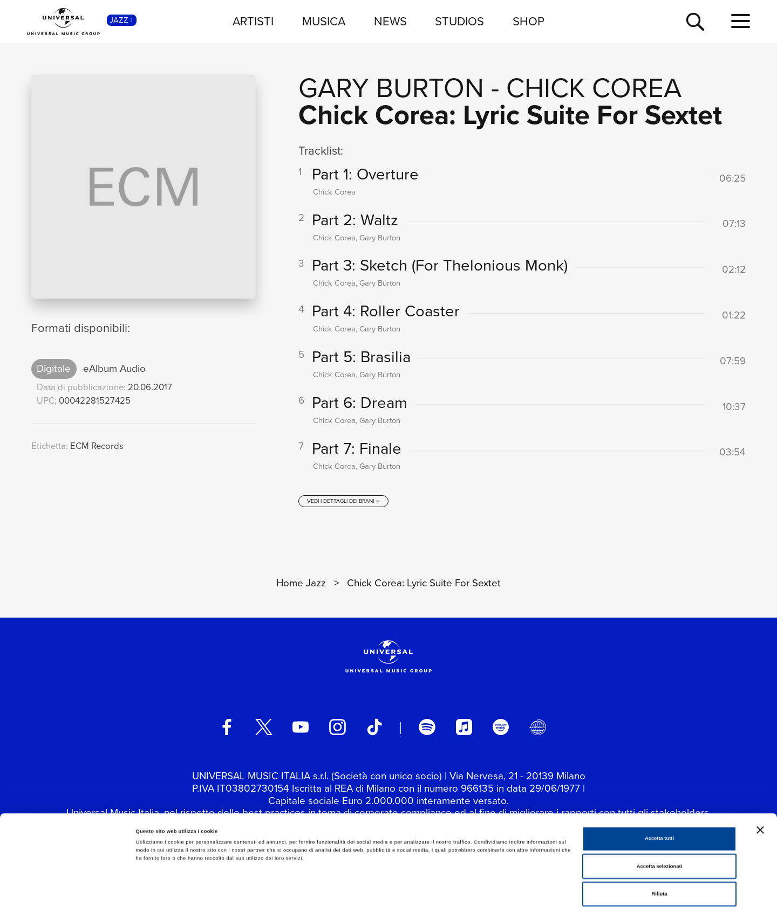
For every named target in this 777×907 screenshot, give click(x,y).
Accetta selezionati (659, 820)
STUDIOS (459, 21)
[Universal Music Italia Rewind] (537, 730)
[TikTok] (374, 730)
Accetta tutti (659, 792)
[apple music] (464, 730)
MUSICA (323, 21)
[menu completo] (740, 21)
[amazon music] (501, 730)
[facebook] (226, 730)
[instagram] (337, 730)
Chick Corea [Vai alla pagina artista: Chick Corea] (593, 87)
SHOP (528, 21)
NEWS (390, 21)
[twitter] (264, 730)
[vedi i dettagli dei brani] (343, 504)
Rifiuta (659, 848)
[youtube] (300, 730)
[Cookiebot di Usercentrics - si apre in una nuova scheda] (70, 889)
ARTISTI (253, 21)
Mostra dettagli (449, 889)
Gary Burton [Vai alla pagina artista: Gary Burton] (391, 87)
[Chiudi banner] (760, 784)
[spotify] (427, 730)
